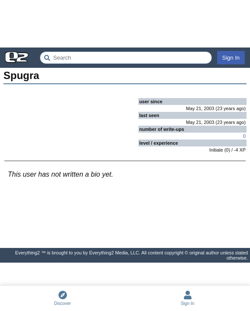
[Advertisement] (125, 23)
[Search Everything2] (126, 57)
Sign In (231, 57)
